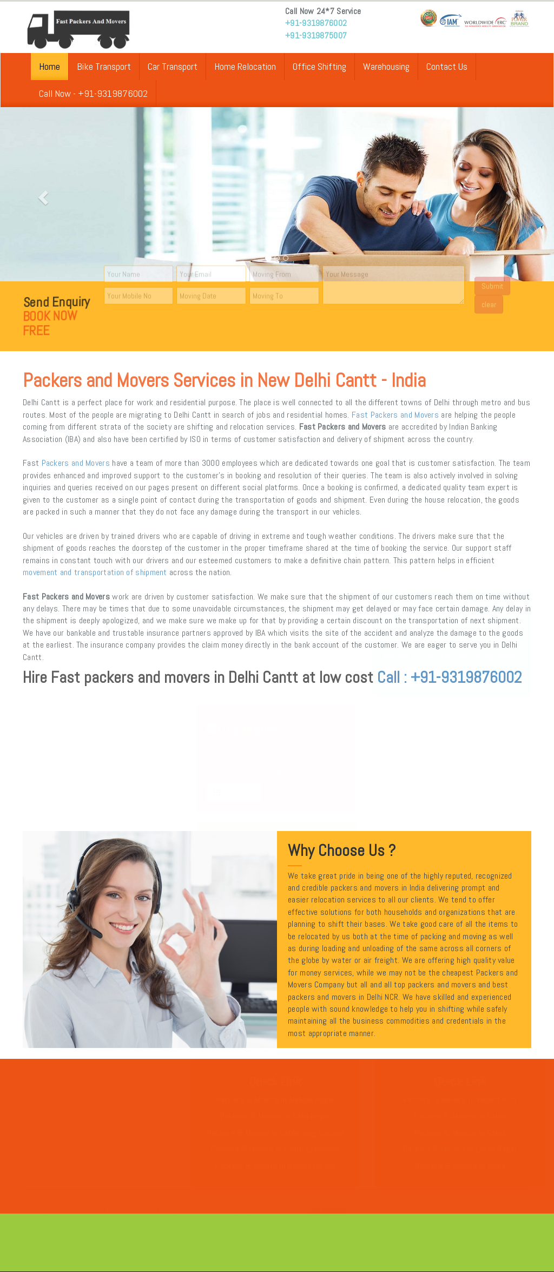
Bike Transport (104, 66)
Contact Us (446, 66)
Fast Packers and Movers (395, 414)
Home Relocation (245, 66)
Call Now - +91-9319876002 (93, 93)
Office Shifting (319, 66)
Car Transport (172, 66)
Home (49, 66)
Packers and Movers (76, 463)
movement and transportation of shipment (95, 572)
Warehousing (386, 66)
